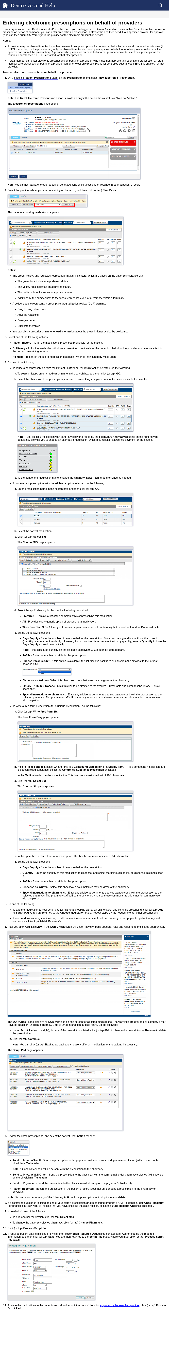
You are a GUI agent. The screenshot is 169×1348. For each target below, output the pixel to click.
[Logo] (5, 5)
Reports (10, 234)
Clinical (10, 217)
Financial (11, 223)
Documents (14, 189)
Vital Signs (14, 66)
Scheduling (12, 211)
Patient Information (18, 56)
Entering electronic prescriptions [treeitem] (26, 159)
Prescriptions (15, 104)
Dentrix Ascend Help (38, 5)
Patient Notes (15, 83)
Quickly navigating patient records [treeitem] (25, 45)
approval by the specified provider (83, 1328)
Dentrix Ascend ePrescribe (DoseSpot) (27, 110)
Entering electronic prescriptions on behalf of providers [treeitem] (29, 166)
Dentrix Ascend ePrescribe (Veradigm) (27, 115)
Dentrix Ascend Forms (19, 72)
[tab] (26, 14)
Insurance (12, 228)
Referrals (13, 77)
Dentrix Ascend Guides (19, 252)
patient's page (91, 98)
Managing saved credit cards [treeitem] (22, 88)
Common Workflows (18, 246)
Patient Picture (15, 93)
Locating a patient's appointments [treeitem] (24, 205)
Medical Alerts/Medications (22, 61)
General (11, 22)
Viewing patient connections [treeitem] (22, 200)
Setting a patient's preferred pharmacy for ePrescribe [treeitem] (31, 144)
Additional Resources (18, 258)
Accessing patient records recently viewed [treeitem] (29, 39)
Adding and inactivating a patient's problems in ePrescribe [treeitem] (27, 136)
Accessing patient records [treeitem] (21, 34)
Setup (9, 240)
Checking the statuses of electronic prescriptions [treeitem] (27, 182)
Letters (12, 194)
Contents (26, 15)
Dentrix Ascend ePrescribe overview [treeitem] (28, 121)
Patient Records (15, 28)
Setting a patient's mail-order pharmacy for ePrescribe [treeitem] (31, 152)
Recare (12, 99)
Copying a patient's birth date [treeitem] (22, 50)
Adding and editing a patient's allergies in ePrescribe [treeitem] (31, 127)
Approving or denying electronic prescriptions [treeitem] (26, 174)
